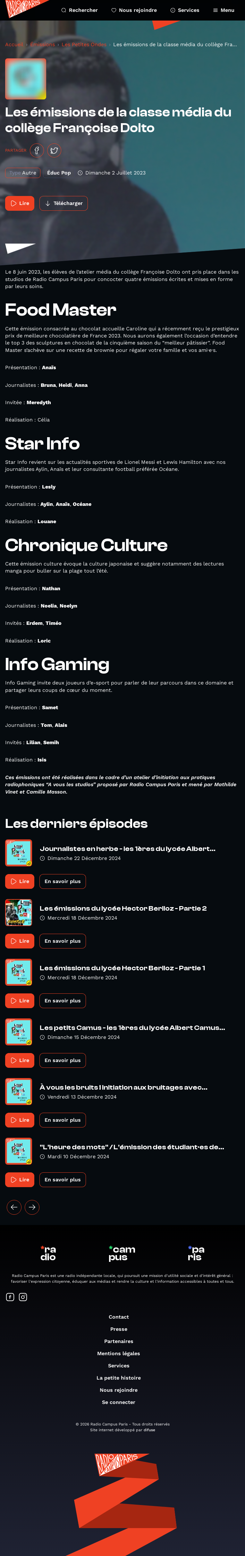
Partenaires (122, 1341)
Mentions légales (122, 1353)
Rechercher (79, 10)
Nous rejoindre (134, 10)
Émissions (42, 44)
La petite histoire (122, 1378)
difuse (149, 1430)
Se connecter (122, 1402)
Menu (223, 10)
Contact (122, 1317)
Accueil (14, 44)
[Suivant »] (32, 1207)
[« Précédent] (14, 1207)
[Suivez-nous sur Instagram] (23, 1297)
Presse (122, 1329)
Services (184, 10)
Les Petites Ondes (84, 44)
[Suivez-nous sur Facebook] (10, 1297)
